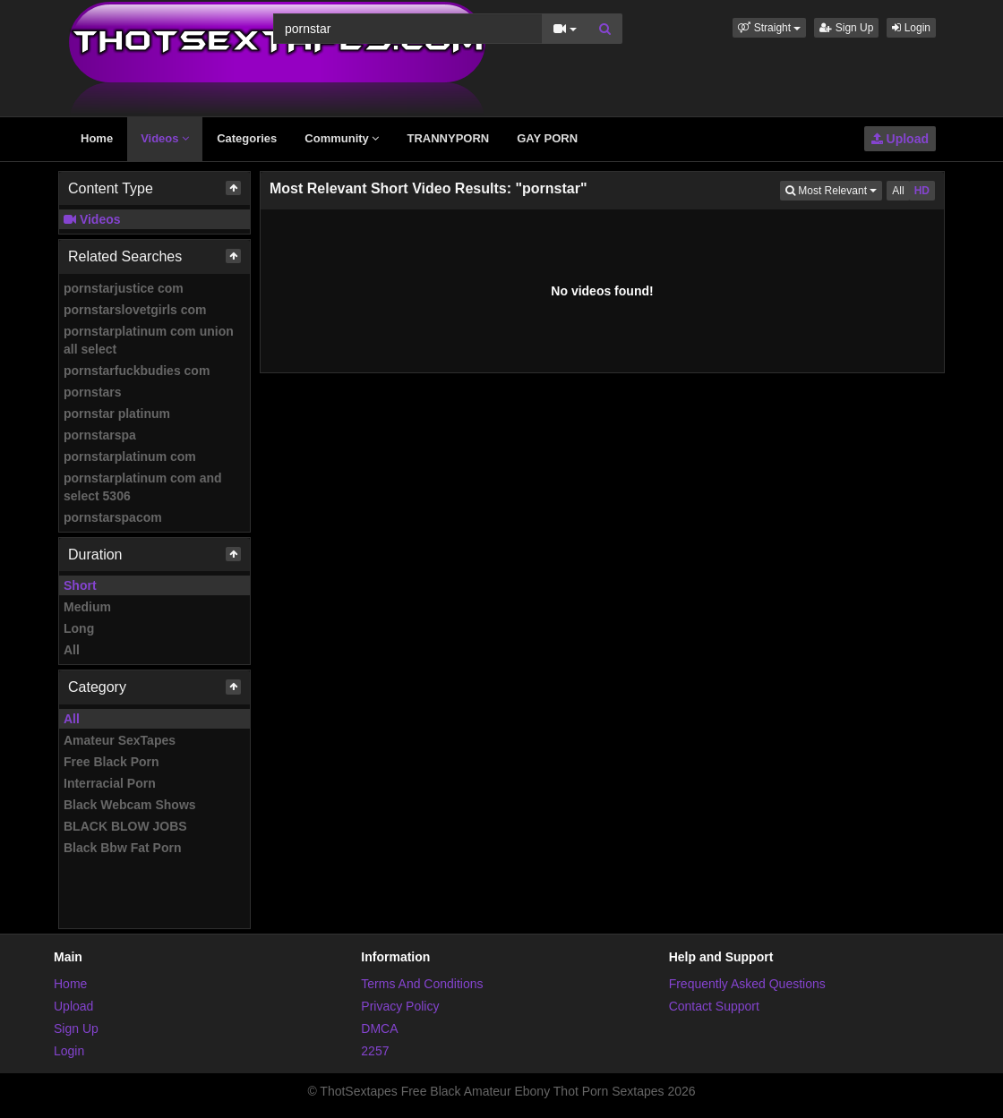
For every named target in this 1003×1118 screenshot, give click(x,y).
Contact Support (714, 1006)
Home (97, 138)
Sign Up (846, 27)
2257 (375, 1051)
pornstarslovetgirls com (135, 310)
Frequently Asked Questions (747, 984)
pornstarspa (100, 435)
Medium (87, 607)
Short (80, 585)
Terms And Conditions (422, 984)
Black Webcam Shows (130, 805)
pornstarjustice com (124, 288)
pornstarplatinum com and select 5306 (143, 487)
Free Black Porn (111, 762)
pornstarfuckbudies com (137, 370)
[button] (769, 28)
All (72, 650)
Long (79, 628)
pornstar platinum (117, 413)
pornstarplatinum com (130, 456)
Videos (165, 138)
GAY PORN (547, 138)
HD (922, 190)
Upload (900, 139)
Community (341, 138)
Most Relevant (833, 189)
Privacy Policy (400, 1006)
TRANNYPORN (448, 138)
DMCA (379, 1028)
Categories (247, 138)
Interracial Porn (110, 783)
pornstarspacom (113, 517)
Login (911, 27)
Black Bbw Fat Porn (122, 848)
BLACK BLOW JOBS (125, 826)
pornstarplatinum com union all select (149, 340)
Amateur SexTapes (120, 740)
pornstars (93, 392)
